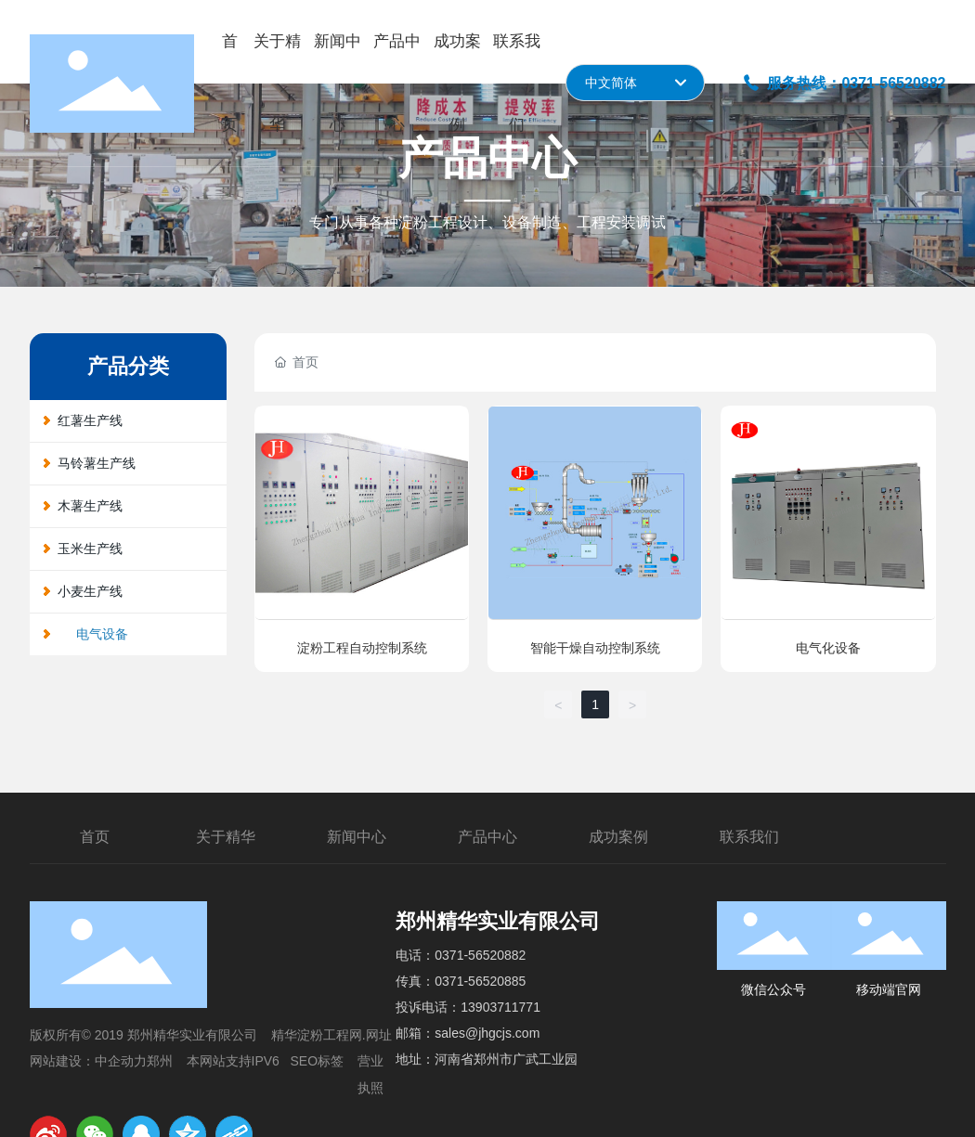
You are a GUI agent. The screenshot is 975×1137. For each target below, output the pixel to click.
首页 (95, 837)
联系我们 (749, 837)
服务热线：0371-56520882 (844, 83)
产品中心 (487, 837)
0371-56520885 (480, 981)
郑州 (160, 1060)
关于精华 (225, 837)
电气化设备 (828, 647)
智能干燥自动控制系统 (595, 647)
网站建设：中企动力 (88, 1060)
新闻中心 (356, 837)
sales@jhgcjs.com (487, 1033)
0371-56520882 (480, 955)
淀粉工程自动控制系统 (362, 647)
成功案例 (618, 837)
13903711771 (500, 1007)
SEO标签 (317, 1060)
